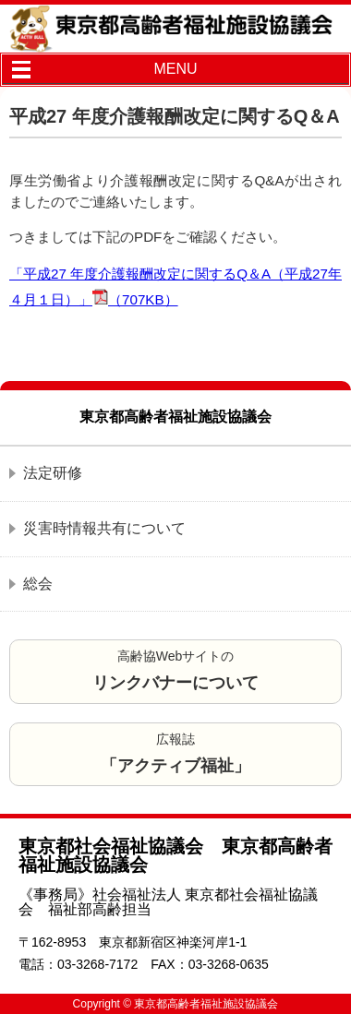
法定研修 (52, 473)
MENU (175, 69)
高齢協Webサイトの (175, 670)
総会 (38, 583)
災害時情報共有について (104, 528)
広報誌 (175, 753)
